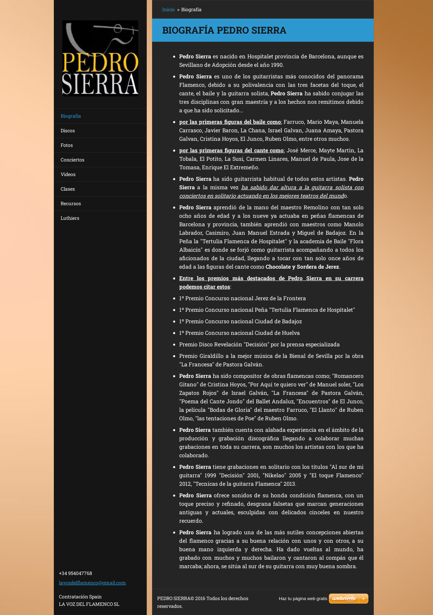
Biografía (71, 116)
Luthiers (70, 218)
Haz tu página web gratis (303, 598)
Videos (68, 174)
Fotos (67, 145)
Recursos (71, 203)
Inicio (168, 9)
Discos (68, 130)
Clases (68, 189)
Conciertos (72, 159)
